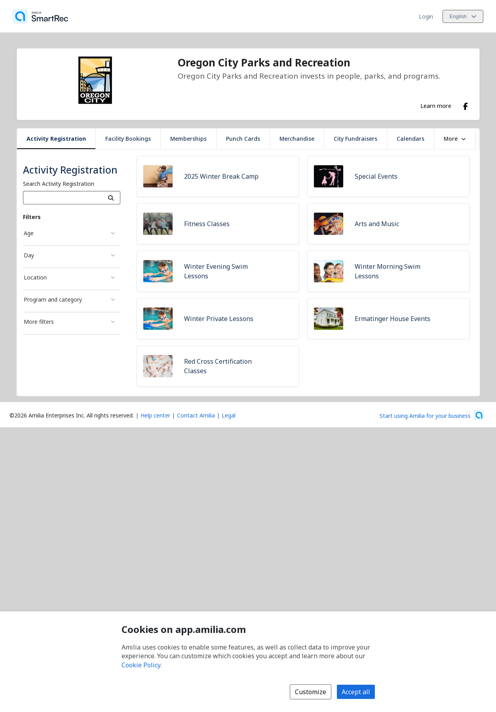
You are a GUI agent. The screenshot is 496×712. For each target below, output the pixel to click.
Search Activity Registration (58, 183)
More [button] (455, 138)
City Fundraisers (355, 138)
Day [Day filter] (29, 255)
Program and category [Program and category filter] (53, 299)
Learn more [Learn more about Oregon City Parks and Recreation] (435, 106)
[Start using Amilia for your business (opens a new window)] (432, 415)
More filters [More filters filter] (39, 321)
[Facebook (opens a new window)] (465, 104)
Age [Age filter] (29, 233)
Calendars (410, 138)
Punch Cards (243, 138)
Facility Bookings (128, 138)
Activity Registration (56, 138)
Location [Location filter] (35, 277)
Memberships (188, 138)
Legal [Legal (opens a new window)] (229, 415)
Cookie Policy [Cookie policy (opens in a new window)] (141, 665)
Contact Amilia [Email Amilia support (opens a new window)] (196, 415)
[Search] (111, 197)
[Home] (40, 16)
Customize (310, 691)
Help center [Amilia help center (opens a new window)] (155, 415)
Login (426, 16)
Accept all (356, 691)
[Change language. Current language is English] (463, 16)
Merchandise (296, 138)
